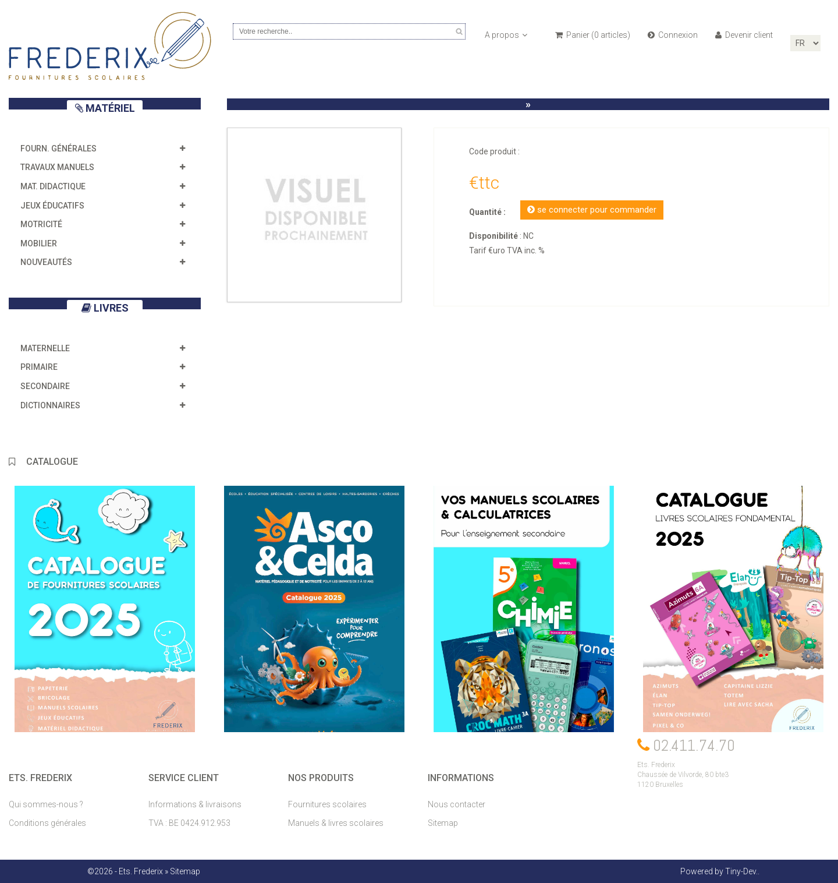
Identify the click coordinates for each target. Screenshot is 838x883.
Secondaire (45, 386)
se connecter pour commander (591, 209)
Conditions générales (47, 823)
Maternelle (45, 348)
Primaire (39, 367)
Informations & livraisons (195, 804)
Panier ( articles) (592, 35)
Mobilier (38, 243)
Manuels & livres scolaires (336, 823)
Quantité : (487, 212)
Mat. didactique (53, 186)
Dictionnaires (50, 405)
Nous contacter (456, 804)
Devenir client (744, 35)
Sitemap (443, 823)
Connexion (673, 35)
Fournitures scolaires (327, 804)
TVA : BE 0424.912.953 (189, 823)
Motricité (41, 224)
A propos (506, 35)
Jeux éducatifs (52, 205)
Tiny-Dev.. (742, 871)
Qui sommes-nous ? (46, 804)
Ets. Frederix (141, 871)
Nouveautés (46, 262)
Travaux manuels (57, 167)
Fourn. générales (58, 148)
